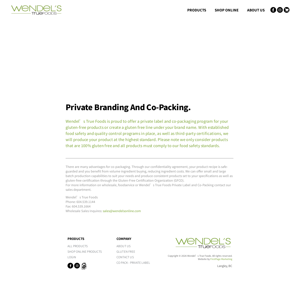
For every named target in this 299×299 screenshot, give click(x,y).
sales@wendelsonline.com (122, 210)
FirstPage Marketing (221, 259)
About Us (256, 9)
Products (196, 9)
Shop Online (227, 9)
